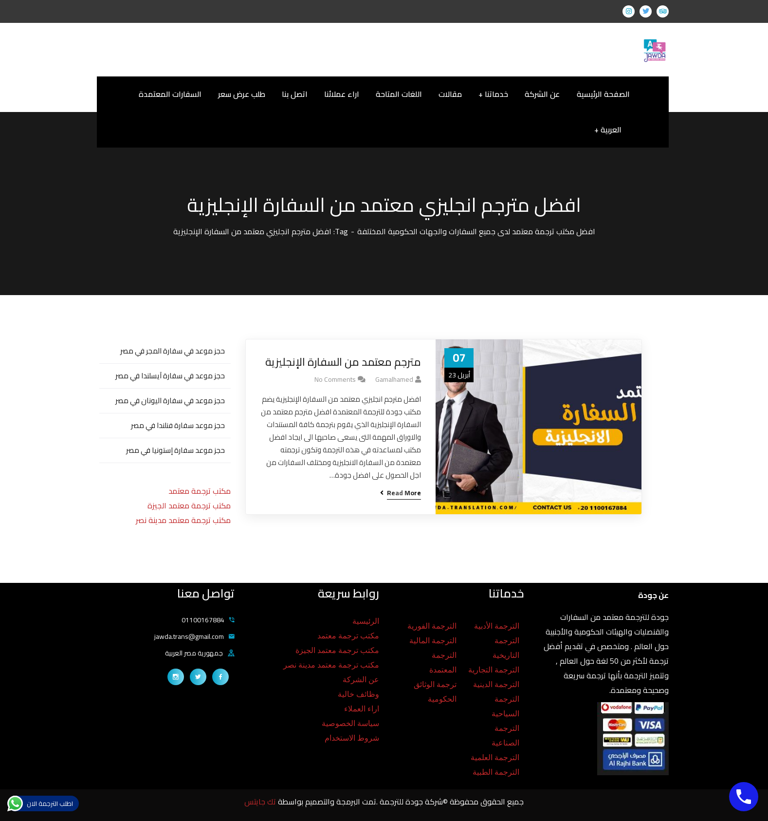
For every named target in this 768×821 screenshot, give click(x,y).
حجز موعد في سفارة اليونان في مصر (170, 400)
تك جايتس (261, 801)
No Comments (335, 379)
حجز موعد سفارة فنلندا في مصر (178, 425)
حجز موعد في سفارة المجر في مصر (172, 351)
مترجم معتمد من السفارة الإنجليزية (343, 362)
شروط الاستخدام (352, 738)
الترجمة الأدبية (496, 626)
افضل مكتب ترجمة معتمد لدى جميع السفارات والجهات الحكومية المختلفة (476, 231)
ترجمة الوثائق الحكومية (435, 692)
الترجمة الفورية (432, 626)
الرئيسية (365, 621)
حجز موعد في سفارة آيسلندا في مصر (170, 376)
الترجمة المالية (433, 640)
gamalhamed (394, 379)
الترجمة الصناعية (505, 735)
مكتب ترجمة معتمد (199, 491)
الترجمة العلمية (495, 757)
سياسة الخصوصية (350, 723)
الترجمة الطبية (496, 772)
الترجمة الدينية (496, 684)
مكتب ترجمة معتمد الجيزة (189, 505)
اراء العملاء (361, 708)
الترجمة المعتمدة (443, 662)
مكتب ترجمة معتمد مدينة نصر (183, 520)
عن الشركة (361, 679)
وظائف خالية (358, 694)
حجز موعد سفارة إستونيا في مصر (175, 450)
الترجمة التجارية (493, 669)
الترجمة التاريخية (506, 648)
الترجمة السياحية (505, 706)
